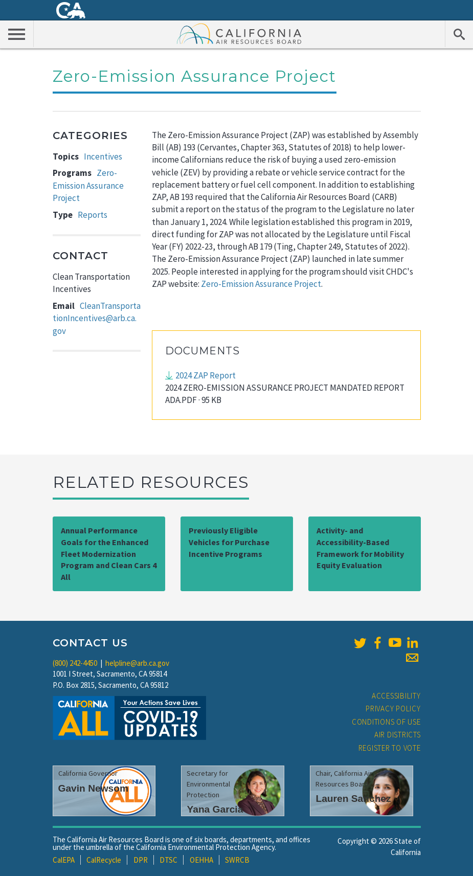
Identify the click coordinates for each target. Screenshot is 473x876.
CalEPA (64, 860)
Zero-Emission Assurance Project (88, 185)
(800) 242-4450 (75, 663)
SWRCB (237, 860)
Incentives (103, 156)
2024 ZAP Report (205, 375)
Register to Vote (389, 748)
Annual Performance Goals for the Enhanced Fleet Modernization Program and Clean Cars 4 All (108, 553)
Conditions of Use (386, 722)
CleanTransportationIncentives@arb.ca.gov (97, 318)
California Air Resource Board (239, 33)
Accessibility (396, 696)
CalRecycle (103, 860)
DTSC (168, 860)
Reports (92, 214)
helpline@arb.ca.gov (137, 663)
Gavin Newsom (93, 788)
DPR (140, 860)
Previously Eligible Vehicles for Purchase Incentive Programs (229, 542)
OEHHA (201, 860)
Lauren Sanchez (353, 798)
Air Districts (397, 734)
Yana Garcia (215, 809)
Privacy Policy (393, 708)
